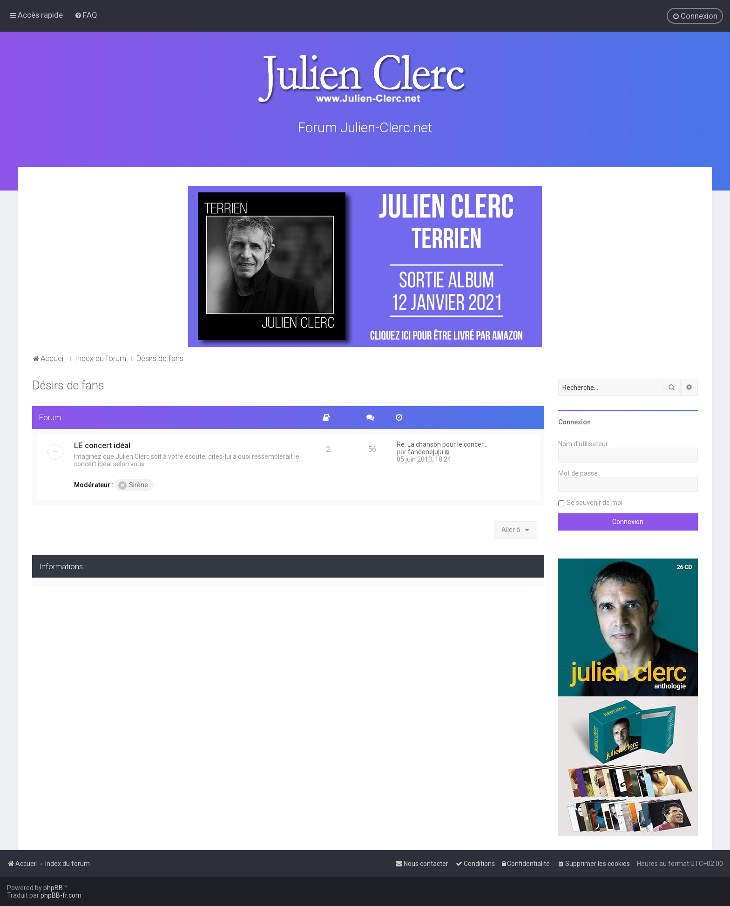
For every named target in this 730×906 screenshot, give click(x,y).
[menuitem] (86, 15)
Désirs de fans (68, 384)
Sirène (133, 484)
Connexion (574, 420)
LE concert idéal (102, 444)
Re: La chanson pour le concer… (442, 443)
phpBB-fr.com (61, 895)
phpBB (53, 888)
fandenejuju (425, 450)
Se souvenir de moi (594, 501)
